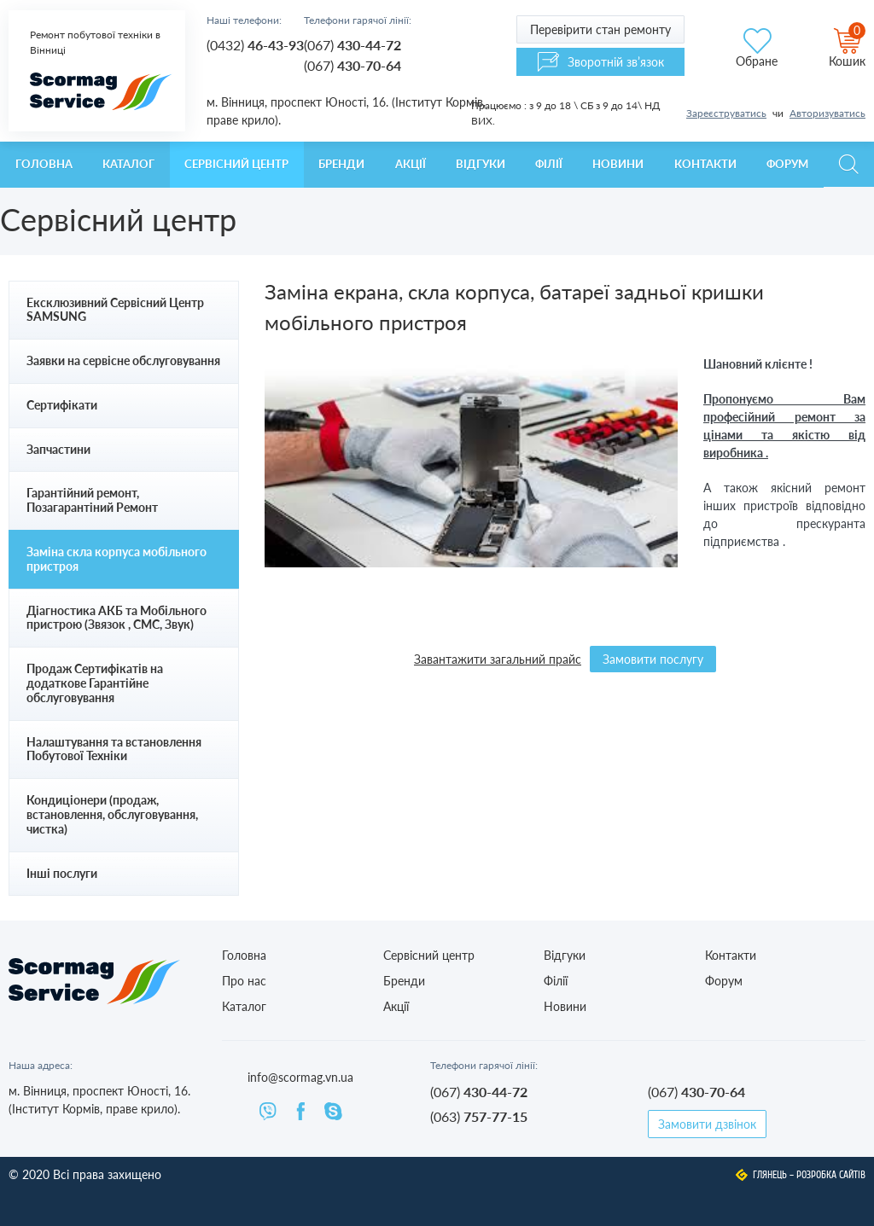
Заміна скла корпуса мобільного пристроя (116, 558)
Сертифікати (61, 405)
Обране (757, 61)
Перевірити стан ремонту (600, 29)
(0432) (255, 45)
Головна (44, 164)
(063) (478, 1116)
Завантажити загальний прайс (497, 659)
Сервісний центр (236, 164)
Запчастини (58, 449)
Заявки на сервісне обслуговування (123, 360)
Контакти (705, 164)
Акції (410, 164)
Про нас (244, 980)
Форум (787, 164)
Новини (618, 164)
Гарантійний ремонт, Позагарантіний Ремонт (92, 499)
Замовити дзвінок (707, 1124)
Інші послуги (61, 873)
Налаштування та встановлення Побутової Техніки (113, 749)
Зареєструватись (726, 113)
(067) (352, 45)
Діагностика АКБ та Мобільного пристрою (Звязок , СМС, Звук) (116, 617)
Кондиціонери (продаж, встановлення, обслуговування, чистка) (112, 814)
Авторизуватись (827, 113)
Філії (548, 164)
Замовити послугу (653, 659)
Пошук (849, 164)
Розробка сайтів (830, 1175)
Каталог (128, 164)
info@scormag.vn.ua (300, 1077)
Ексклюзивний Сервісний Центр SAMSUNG (115, 309)
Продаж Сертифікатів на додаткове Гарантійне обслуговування (94, 683)
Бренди (341, 164)
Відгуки (480, 164)
